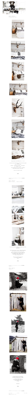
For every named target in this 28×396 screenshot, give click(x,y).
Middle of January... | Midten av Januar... (16, 181)
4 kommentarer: (20, 265)
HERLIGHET (18, 248)
